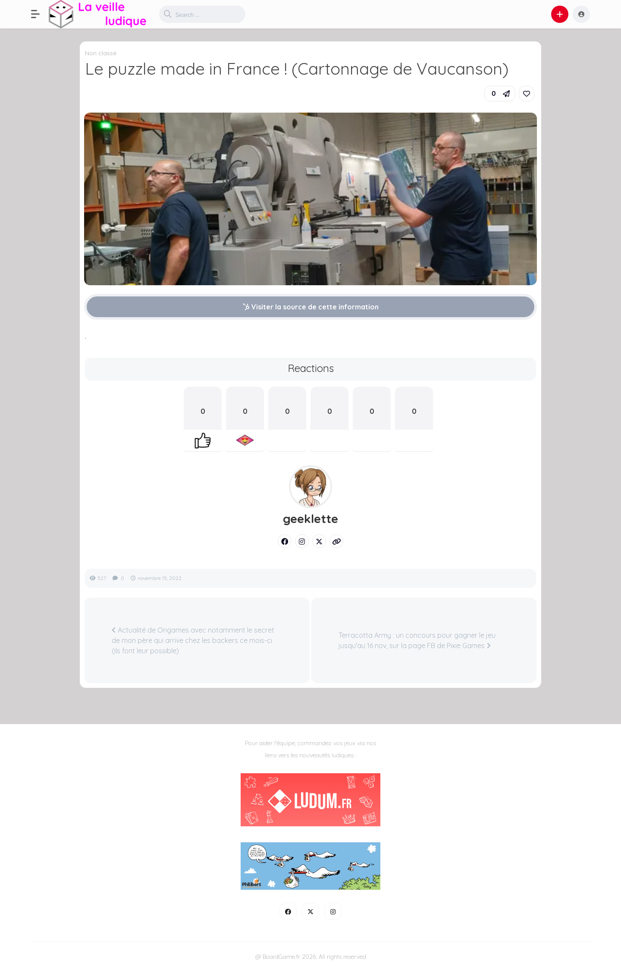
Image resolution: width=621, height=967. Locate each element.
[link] (526, 93)
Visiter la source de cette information (311, 306)
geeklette (310, 518)
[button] (39, 14)
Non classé (100, 53)
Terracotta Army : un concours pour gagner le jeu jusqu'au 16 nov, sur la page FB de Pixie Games (417, 640)
